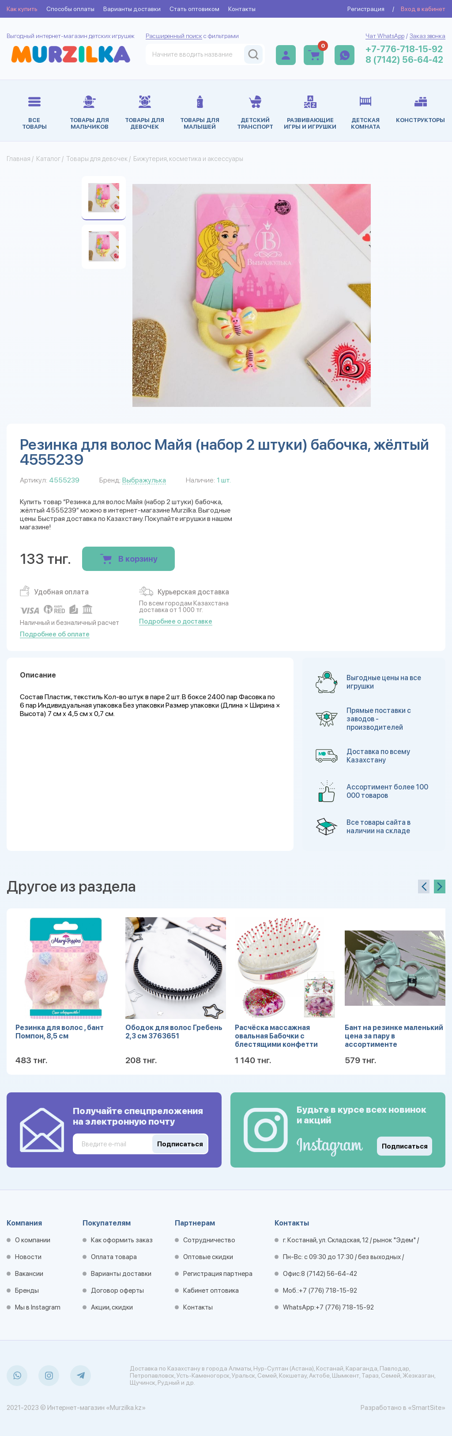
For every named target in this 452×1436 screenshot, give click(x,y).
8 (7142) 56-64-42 (404, 59)
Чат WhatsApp (384, 35)
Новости (28, 1257)
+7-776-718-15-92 (404, 49)
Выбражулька (144, 480)
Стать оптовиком (194, 8)
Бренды (27, 1290)
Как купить (22, 8)
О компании (32, 1240)
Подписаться (405, 1146)
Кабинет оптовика (211, 1290)
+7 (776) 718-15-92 (328, 1290)
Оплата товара (114, 1257)
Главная (18, 159)
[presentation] (423, 886)
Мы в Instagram (37, 1307)
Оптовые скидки (208, 1257)
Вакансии (29, 1274)
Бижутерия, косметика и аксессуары (188, 159)
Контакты (242, 8)
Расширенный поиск (174, 35)
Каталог (48, 159)
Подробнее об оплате (55, 634)
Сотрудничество (209, 1240)
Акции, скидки (112, 1307)
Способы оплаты (70, 8)
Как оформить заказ (122, 1240)
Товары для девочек (97, 159)
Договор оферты (117, 1290)
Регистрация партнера (217, 1274)
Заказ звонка (427, 35)
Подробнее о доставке (175, 621)
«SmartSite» (426, 1408)
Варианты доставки (132, 8)
